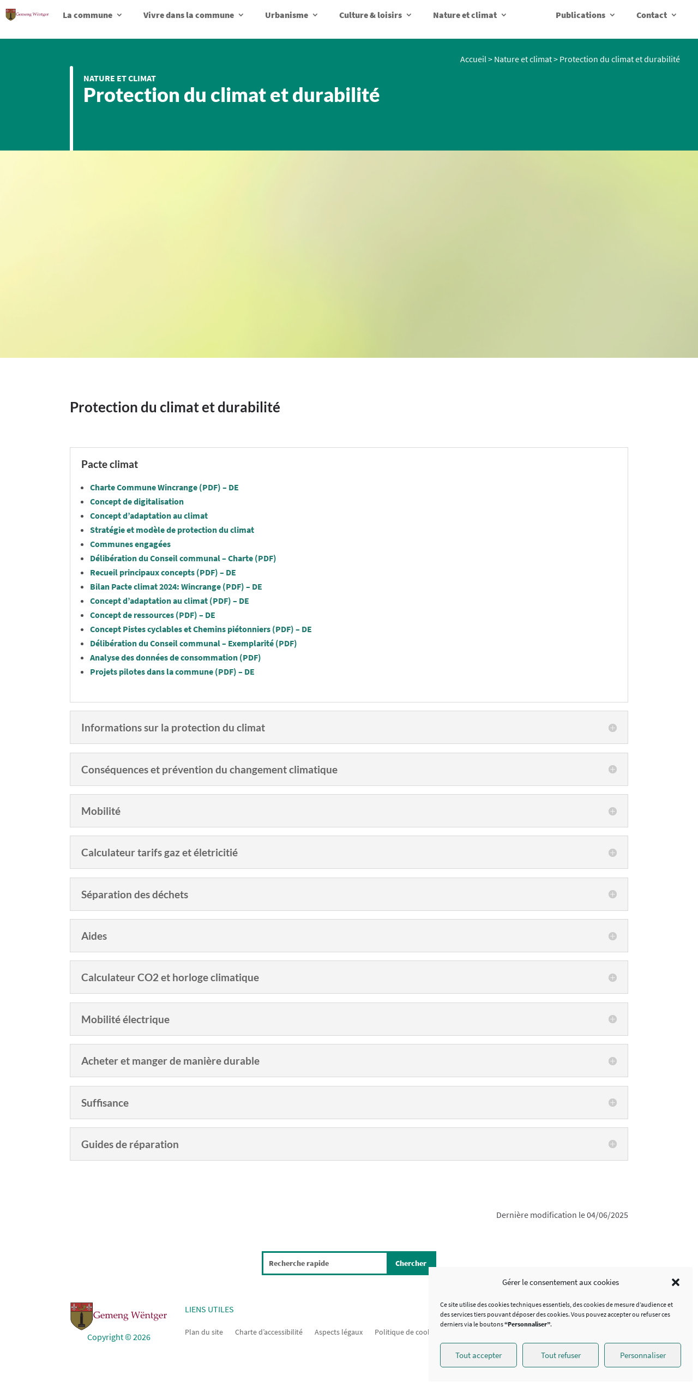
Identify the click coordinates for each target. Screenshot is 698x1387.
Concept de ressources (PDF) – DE (152, 614)
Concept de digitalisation (137, 501)
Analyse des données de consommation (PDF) (175, 657)
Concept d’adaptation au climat (149, 515)
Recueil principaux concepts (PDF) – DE (163, 572)
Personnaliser (643, 1355)
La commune (87, 14)
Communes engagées (130, 543)
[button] (675, 1282)
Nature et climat (465, 14)
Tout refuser (561, 1355)
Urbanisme (286, 14)
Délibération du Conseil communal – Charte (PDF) (183, 558)
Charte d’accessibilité (269, 1331)
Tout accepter (478, 1355)
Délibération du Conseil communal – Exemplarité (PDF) (193, 643)
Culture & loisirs (370, 14)
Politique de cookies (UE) (415, 1331)
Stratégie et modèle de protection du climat (172, 529)
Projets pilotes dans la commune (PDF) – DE (172, 671)
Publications (580, 14)
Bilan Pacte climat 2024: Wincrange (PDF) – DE (176, 586)
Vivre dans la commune (188, 14)
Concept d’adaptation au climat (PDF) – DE (169, 600)
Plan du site (204, 1331)
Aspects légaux (339, 1331)
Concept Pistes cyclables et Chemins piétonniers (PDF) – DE (201, 628)
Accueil (473, 58)
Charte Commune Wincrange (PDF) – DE (164, 487)
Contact (651, 14)
